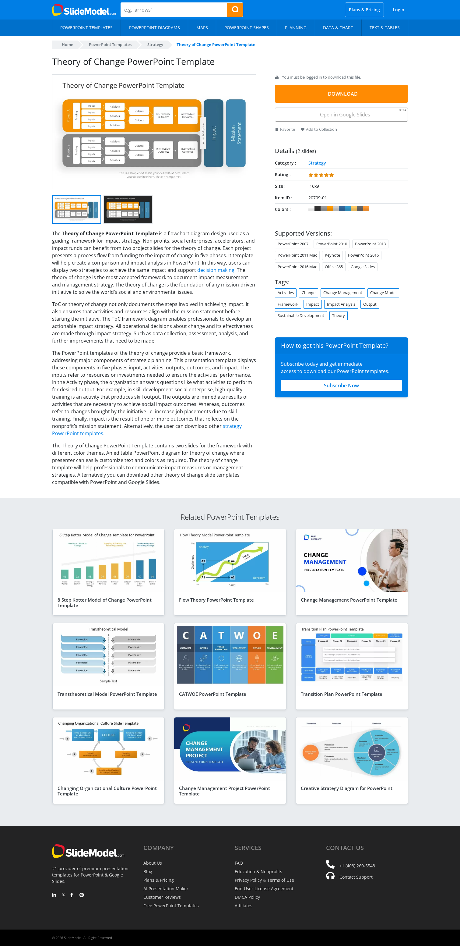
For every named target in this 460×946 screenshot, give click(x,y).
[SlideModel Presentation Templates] (84, 10)
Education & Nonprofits (258, 871)
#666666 (360, 209)
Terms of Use (280, 880)
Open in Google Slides (363, 113)
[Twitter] (63, 895)
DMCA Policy (247, 897)
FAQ (239, 863)
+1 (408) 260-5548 (357, 866)
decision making (215, 270)
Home (67, 44)
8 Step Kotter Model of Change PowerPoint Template (105, 602)
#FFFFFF (311, 209)
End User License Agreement (264, 888)
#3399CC (348, 209)
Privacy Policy (248, 880)
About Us (152, 863)
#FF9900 (330, 209)
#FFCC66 (354, 209)
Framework (288, 304)
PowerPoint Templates (110, 44)
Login (398, 9)
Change (308, 292)
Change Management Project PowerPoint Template (224, 791)
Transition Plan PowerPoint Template (341, 694)
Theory (338, 315)
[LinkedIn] (54, 895)
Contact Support (356, 877)
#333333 (317, 209)
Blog (147, 871)
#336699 (342, 209)
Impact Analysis (341, 304)
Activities (286, 292)
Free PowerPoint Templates (171, 906)
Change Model (383, 292)
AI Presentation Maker (165, 888)
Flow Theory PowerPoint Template (216, 600)
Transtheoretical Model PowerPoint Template (107, 694)
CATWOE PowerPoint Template (212, 694)
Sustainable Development (301, 315)
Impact (312, 304)
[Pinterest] (81, 895)
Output (370, 304)
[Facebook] (72, 895)
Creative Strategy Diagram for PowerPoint (346, 788)
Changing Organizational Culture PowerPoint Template (107, 791)
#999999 (324, 209)
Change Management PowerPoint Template (349, 600)
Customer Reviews (162, 897)
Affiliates (243, 906)
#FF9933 (366, 209)
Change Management (342, 292)
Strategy (155, 44)
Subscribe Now (341, 385)
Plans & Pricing (364, 9)
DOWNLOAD (343, 94)
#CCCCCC (336, 209)
